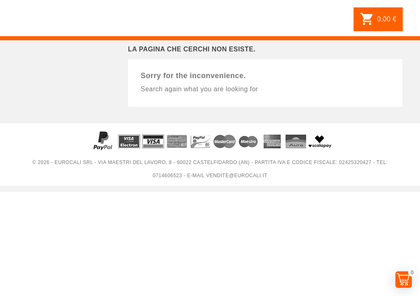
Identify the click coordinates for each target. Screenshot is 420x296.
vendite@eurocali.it (236, 175)
